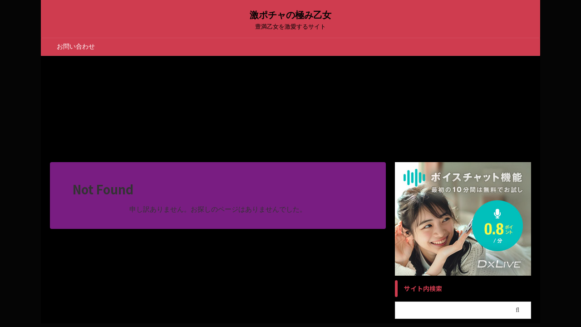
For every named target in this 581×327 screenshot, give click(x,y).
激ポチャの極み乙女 (290, 15)
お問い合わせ (76, 46)
